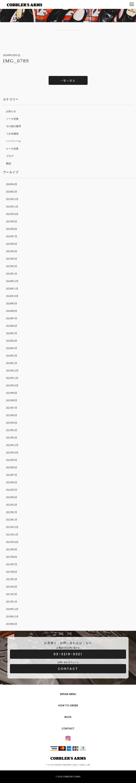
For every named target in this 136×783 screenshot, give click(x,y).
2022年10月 (12, 452)
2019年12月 (12, 616)
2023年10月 (12, 385)
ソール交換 (12, 118)
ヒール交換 (12, 148)
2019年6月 (11, 624)
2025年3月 (11, 259)
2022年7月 (11, 475)
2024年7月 (11, 318)
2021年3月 (11, 594)
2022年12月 (12, 445)
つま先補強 (12, 133)
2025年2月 (11, 266)
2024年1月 (11, 363)
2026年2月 (11, 191)
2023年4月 (11, 422)
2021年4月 (11, 586)
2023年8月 (11, 400)
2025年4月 (11, 251)
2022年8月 (11, 467)
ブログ (9, 156)
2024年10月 (12, 296)
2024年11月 (12, 288)
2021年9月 (11, 549)
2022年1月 (11, 519)
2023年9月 (11, 393)
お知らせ (11, 111)
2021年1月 (11, 601)
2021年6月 (11, 572)
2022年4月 (11, 497)
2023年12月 (12, 370)
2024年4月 (11, 341)
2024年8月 (11, 311)
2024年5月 (11, 333)
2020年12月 (12, 609)
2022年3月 (11, 504)
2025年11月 (12, 206)
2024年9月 (11, 303)
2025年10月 (12, 214)
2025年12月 (12, 199)
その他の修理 (13, 126)
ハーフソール (13, 141)
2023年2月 (11, 437)
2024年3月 (11, 348)
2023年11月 (12, 378)
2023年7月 (11, 408)
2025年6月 (11, 244)
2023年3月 (11, 430)
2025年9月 (11, 221)
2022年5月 (11, 490)
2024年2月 (11, 355)
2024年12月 (12, 281)
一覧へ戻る (68, 80)
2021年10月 (12, 542)
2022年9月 (11, 460)
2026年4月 (11, 184)
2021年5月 (11, 579)
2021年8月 (11, 557)
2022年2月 (11, 512)
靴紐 (8, 163)
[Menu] (132, 4)
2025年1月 (11, 273)
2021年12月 (12, 527)
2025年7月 (11, 236)
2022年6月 (11, 482)
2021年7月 (11, 564)
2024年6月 (11, 326)
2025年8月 (11, 229)
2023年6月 (11, 415)
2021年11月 (12, 534)
